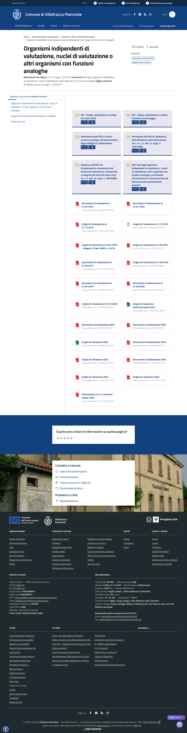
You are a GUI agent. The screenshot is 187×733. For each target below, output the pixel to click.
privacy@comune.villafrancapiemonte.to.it (119, 616)
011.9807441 (19, 588)
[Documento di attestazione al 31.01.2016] (128, 203)
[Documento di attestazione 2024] (128, 359)
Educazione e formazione (63, 568)
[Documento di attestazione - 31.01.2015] (77, 203)
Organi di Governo (17, 539)
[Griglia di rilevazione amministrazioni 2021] (128, 304)
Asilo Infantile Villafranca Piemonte (110, 664)
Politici (12, 564)
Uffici (11, 547)
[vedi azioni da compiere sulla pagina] (152, 47)
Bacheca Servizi (16, 668)
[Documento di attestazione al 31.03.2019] (77, 283)
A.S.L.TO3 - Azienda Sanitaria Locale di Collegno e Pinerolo (77, 644)
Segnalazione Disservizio (19, 660)
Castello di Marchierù (104, 656)
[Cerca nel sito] (172, 14)
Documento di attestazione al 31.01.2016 (148, 205)
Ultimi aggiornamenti (18, 693)
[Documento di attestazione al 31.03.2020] (128, 283)
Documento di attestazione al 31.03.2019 (97, 284)
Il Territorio (156, 547)
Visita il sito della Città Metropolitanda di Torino (72, 639)
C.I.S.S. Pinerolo (101, 648)
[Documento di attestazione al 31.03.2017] (77, 262)
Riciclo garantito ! (59, 648)
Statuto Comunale (17, 673)
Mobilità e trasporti (95, 547)
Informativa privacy (17, 677)
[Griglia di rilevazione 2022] (77, 342)
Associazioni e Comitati (162, 564)
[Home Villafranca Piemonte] (47, 14)
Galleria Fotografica (160, 551)
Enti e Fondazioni (16, 555)
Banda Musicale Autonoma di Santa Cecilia (70, 656)
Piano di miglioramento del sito (22, 648)
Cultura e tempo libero (61, 564)
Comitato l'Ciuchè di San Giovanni (109, 639)
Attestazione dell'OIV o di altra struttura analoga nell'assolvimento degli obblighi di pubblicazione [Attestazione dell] (99, 140)
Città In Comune (150, 722)
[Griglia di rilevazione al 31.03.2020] (77, 304)
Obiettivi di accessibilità (19, 644)
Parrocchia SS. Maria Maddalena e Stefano (70, 660)
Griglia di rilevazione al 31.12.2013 (150, 224)
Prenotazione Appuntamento (21, 656)
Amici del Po (100, 635)
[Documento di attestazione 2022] (128, 325)
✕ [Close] (182, 717)
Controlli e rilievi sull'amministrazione (78, 36)
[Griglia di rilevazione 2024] (77, 377)
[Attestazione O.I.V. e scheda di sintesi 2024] (77, 394)
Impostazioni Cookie (17, 685)
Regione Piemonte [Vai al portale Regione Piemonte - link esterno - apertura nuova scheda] (18, 3)
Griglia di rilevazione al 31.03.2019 (150, 262)
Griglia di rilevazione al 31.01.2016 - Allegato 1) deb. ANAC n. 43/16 (99, 246)
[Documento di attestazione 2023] (128, 342)
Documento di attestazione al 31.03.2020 (148, 284)
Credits (12, 689)
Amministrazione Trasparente (45, 36)
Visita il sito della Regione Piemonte (67, 635)
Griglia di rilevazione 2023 (95, 359)
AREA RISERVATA (91, 728)
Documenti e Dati (16, 551)
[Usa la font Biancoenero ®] (105, 3)
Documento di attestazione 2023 (149, 342)
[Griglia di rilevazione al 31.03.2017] (128, 245)
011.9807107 (19, 585)
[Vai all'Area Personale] (159, 3)
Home (26, 36)
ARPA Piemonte (101, 660)
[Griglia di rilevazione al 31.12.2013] (128, 224)
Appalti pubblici (58, 551)
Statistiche (14, 698)
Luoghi (155, 543)
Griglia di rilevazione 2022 (95, 342)
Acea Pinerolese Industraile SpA (66, 652)
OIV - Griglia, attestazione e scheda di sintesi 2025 (98, 116)
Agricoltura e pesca (60, 539)
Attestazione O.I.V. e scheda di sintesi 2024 (97, 396)
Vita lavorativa (93, 564)
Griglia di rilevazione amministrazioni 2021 (144, 305)
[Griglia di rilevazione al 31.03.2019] (128, 262)
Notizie (127, 539)
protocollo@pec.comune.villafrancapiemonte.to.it (36, 597)
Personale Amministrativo (20, 559)
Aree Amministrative (18, 543)
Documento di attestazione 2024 (149, 359)
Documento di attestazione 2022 (149, 324)
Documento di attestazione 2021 (98, 324)
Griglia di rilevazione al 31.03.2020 (99, 304)
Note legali (14, 681)
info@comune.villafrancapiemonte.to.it (31, 600)
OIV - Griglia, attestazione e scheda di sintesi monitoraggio (150, 116)
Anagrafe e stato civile (62, 547)
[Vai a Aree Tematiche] (131, 3)
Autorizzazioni (58, 555)
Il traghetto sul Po (60, 664)
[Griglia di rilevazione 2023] (77, 359)
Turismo (90, 559)
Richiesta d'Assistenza (18, 664)
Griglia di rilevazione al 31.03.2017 (150, 245)
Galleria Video (158, 555)
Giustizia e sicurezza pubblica (99, 539)
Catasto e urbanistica (61, 559)
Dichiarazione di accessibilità (21, 639)
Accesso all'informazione (123, 25)
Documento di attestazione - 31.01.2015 (96, 205)
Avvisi (126, 547)
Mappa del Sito (15, 702)
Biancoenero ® (103, 725)
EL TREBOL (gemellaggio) (105, 644)
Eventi (155, 539)
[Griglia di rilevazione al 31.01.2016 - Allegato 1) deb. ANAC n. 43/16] (77, 245)
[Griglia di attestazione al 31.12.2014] (77, 224)
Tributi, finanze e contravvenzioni (101, 555)
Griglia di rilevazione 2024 (95, 377)
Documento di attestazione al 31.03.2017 (97, 264)
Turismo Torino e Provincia (105, 652)
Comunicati (128, 543)
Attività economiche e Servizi (164, 559)
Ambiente (56, 543)
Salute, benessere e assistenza (100, 551)
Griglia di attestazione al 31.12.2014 (94, 225)
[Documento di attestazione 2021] (77, 325)
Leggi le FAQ (14, 652)
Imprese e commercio (96, 543)
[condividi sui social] (137, 47)
